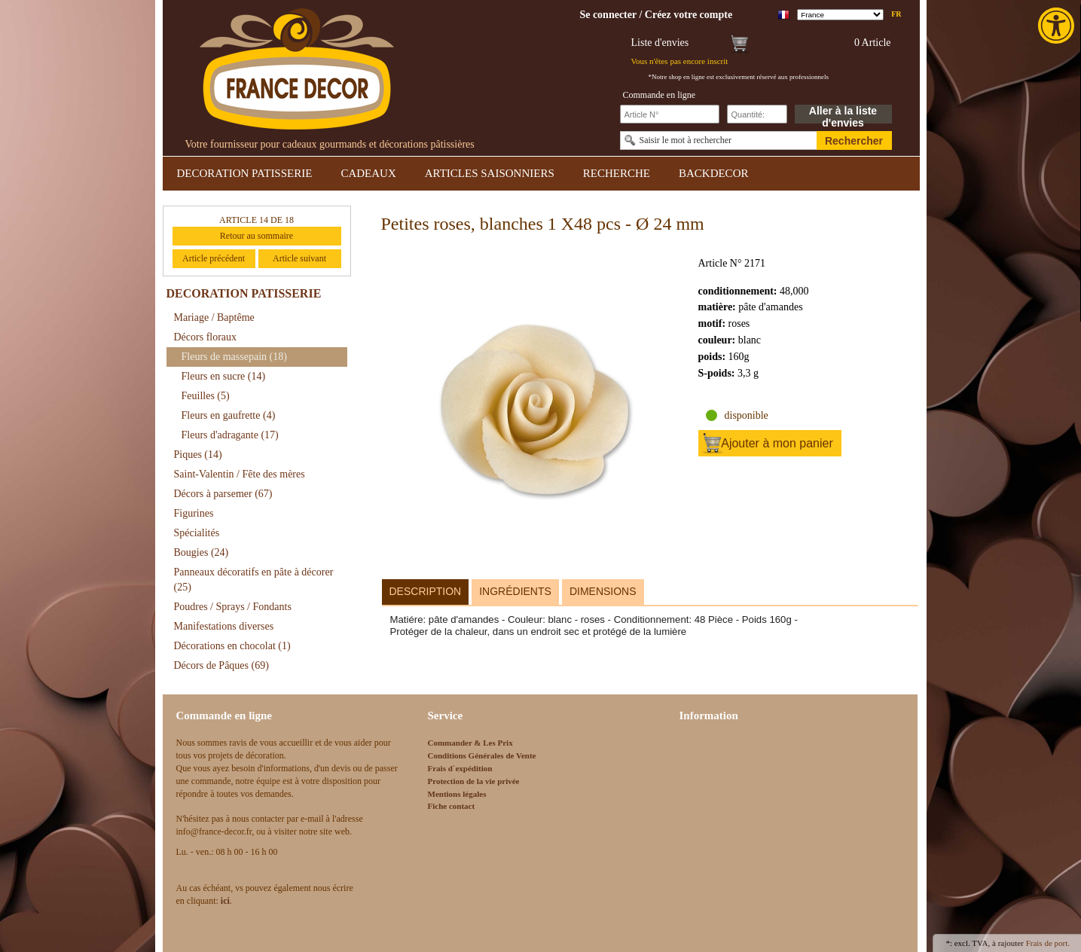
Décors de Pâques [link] (221, 665)
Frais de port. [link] (1048, 942)
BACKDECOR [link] (714, 173)
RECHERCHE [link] (616, 173)
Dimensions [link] (603, 591)
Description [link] (425, 591)
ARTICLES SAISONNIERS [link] (489, 173)
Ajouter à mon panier (777, 443)
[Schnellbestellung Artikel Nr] (669, 114)
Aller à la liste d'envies (843, 114)
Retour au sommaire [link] (256, 235)
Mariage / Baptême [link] (214, 317)
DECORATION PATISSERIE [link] (245, 173)
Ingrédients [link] (515, 591)
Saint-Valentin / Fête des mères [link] (239, 474)
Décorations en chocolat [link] (232, 645)
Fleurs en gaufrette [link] (229, 415)
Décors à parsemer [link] (223, 493)
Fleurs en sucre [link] (224, 376)
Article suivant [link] (299, 258)
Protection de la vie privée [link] (474, 781)
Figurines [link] (194, 513)
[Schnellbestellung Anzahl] (757, 114)
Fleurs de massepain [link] (234, 356)
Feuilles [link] (206, 395)
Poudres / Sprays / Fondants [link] (233, 606)
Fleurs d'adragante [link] (230, 435)
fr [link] (896, 14)
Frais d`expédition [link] (460, 768)
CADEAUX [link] (367, 173)
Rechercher (854, 141)
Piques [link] (198, 454)
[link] (1058, 26)
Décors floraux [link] (205, 337)
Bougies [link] (201, 552)
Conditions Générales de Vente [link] (482, 755)
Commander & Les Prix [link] (470, 742)
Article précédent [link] (213, 258)
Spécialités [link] (197, 533)
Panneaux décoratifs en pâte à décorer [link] (254, 579)
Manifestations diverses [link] (224, 626)
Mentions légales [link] (457, 793)
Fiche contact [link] (451, 805)
